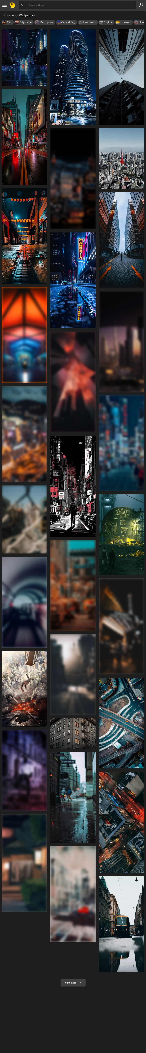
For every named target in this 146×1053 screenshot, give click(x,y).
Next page (73, 982)
